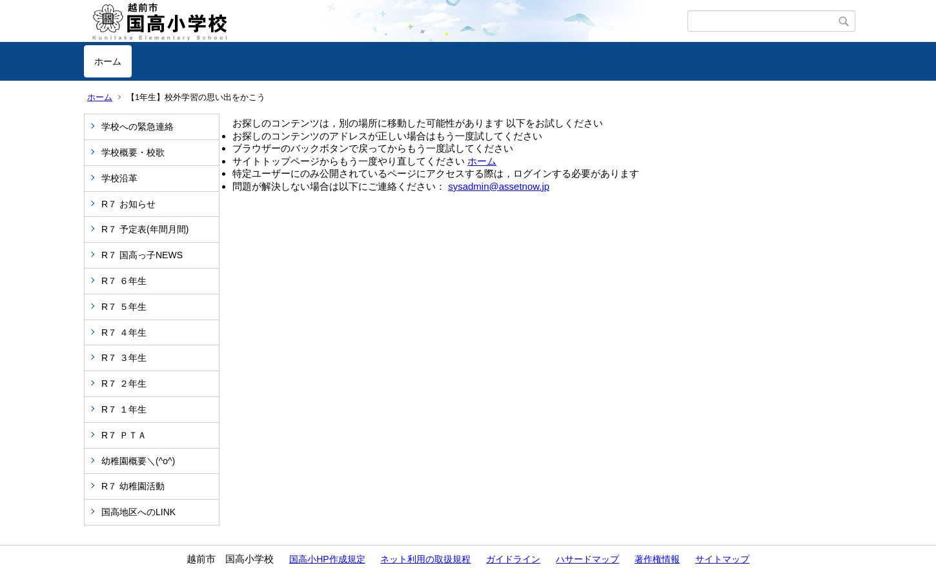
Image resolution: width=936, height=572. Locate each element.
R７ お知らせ (128, 204)
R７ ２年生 (124, 383)
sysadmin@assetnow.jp (498, 186)
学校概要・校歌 (133, 152)
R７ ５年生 (124, 306)
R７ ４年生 (124, 332)
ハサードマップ (587, 559)
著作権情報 (657, 559)
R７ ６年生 (124, 281)
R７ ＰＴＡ (124, 435)
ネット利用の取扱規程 (425, 559)
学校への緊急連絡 (137, 126)
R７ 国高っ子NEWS (142, 255)
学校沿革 (119, 178)
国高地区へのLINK (138, 512)
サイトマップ (722, 559)
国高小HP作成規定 (327, 559)
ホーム (107, 61)
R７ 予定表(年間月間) (144, 229)
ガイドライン (513, 559)
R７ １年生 (124, 409)
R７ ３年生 (124, 357)
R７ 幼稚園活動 (133, 486)
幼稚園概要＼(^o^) (138, 461)
